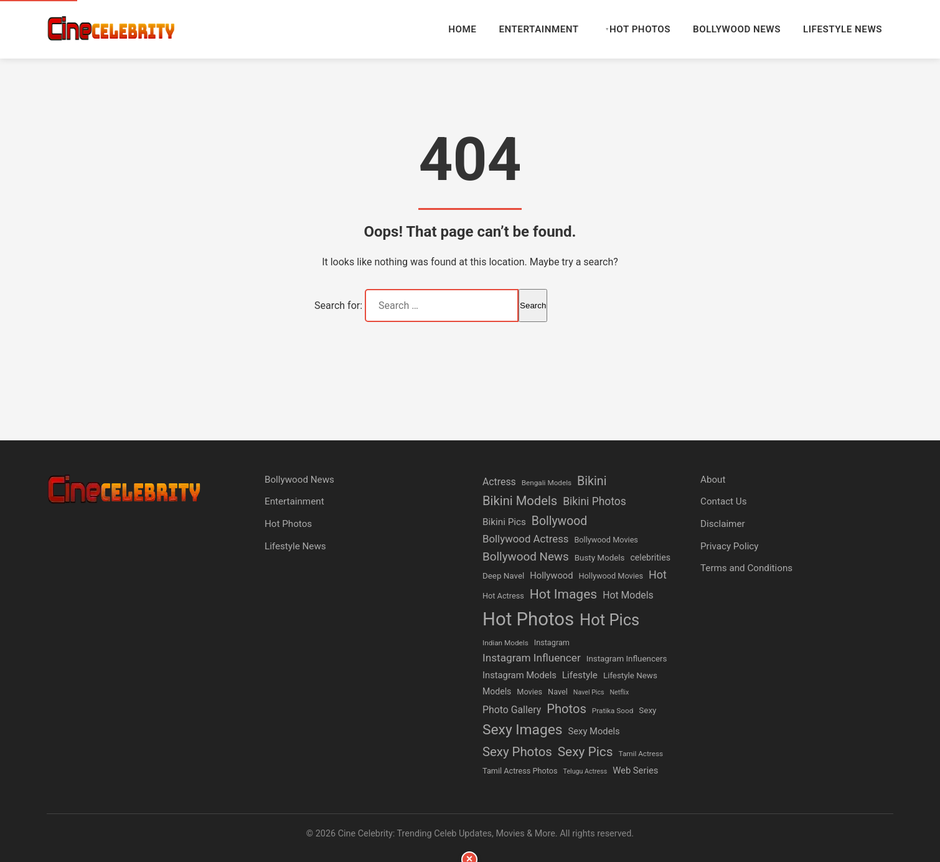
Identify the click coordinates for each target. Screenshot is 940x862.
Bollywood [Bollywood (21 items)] (559, 521)
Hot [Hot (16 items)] (658, 574)
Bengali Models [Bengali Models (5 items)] (546, 482)
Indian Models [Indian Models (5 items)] (505, 642)
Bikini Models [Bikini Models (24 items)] (519, 500)
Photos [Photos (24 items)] (566, 708)
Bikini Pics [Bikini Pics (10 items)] (504, 522)
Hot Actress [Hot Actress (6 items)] (503, 595)
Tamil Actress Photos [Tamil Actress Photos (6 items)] (520, 770)
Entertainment (538, 29)
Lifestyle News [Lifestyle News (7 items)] (630, 675)
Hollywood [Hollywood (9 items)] (551, 575)
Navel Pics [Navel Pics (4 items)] (588, 692)
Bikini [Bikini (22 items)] (591, 481)
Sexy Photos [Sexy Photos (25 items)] (517, 751)
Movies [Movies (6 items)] (529, 691)
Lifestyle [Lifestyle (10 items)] (580, 675)
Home (462, 29)
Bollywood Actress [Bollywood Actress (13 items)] (525, 539)
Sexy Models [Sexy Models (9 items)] (594, 731)
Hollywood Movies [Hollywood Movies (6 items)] (611, 575)
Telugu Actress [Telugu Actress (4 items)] (585, 771)
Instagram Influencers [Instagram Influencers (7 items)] (626, 658)
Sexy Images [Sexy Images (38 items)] (522, 729)
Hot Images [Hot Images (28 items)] (563, 594)
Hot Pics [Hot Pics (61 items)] (609, 619)
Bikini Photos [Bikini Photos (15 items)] (594, 501)
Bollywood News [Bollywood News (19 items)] (525, 557)
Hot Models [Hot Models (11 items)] (628, 595)
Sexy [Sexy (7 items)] (647, 710)
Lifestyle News (842, 29)
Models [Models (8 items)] (496, 691)
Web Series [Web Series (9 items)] (635, 770)
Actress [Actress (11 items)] (499, 482)
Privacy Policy (729, 546)
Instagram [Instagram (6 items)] (552, 642)
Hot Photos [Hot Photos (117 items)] (528, 619)
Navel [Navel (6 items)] (558, 691)
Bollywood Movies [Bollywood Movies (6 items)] (605, 539)
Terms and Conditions (746, 568)
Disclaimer (722, 523)
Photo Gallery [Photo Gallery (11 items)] (511, 710)
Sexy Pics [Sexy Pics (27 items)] (585, 751)
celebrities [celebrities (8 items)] (650, 557)
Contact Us (723, 501)
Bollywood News (737, 29)
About (712, 479)
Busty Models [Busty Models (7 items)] (600, 557)
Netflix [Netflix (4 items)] (619, 692)
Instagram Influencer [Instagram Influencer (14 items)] (531, 657)
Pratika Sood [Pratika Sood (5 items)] (613, 710)
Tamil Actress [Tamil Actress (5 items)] (641, 753)
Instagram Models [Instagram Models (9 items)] (519, 675)
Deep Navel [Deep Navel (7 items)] (503, 575)
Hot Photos (639, 29)
